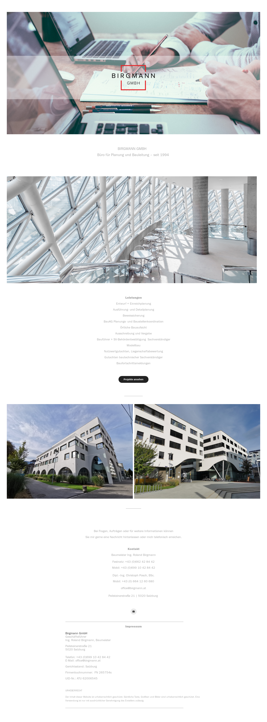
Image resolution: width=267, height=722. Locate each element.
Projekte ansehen (133, 379)
